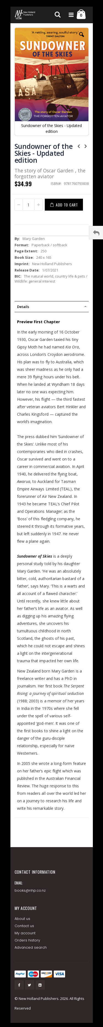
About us (22, 918)
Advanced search (31, 947)
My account (25, 933)
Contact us (24, 925)
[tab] (52, 306)
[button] (81, 39)
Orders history (27, 940)
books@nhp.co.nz (30, 890)
